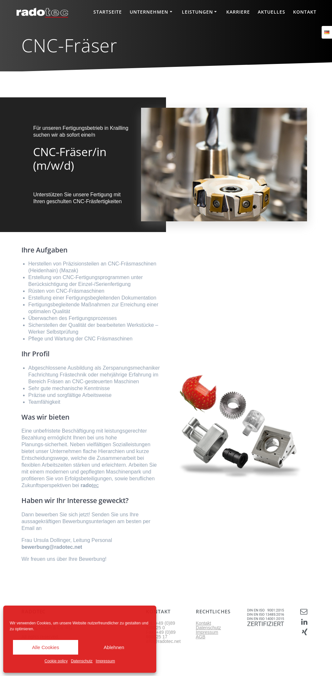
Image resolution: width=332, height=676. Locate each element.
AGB (201, 636)
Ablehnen (114, 647)
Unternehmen (149, 12)
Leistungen (197, 12)
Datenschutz (82, 661)
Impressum (105, 661)
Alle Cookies (45, 647)
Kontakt (304, 12)
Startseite (107, 12)
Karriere (238, 12)
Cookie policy (55, 661)
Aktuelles (271, 12)
